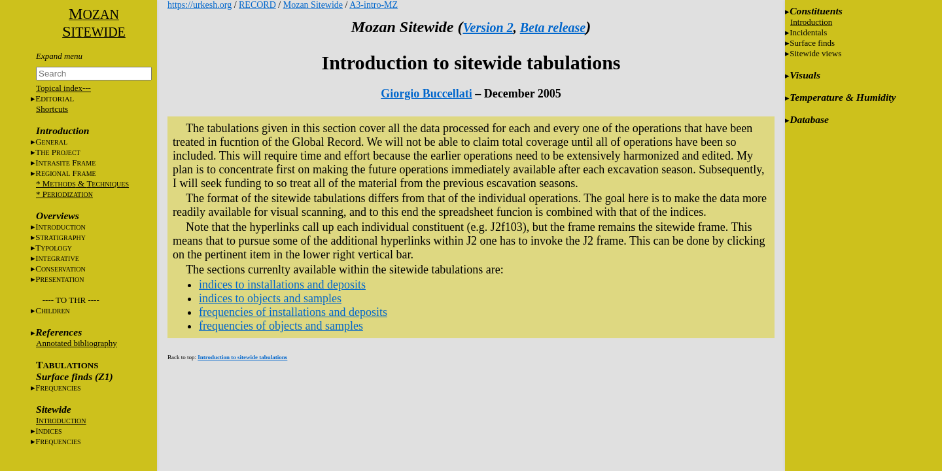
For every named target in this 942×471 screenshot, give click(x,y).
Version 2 (487, 27)
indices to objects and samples (270, 298)
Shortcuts (52, 109)
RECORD (257, 5)
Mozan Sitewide (313, 5)
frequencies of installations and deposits (293, 312)
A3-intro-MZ (373, 5)
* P (64, 194)
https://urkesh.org (199, 5)
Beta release (553, 27)
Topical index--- (63, 88)
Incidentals (808, 32)
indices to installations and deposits (282, 284)
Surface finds (812, 43)
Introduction (811, 22)
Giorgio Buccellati (426, 93)
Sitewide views (815, 53)
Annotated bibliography (76, 343)
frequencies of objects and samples (281, 325)
